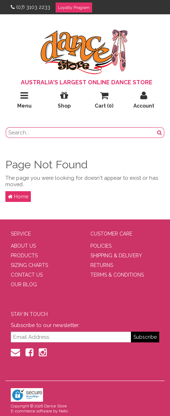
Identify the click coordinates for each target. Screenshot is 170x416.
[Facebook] (29, 352)
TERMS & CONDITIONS (117, 275)
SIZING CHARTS (29, 265)
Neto (63, 411)
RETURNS (101, 265)
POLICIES (101, 246)
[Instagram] (43, 352)
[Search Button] (159, 132)
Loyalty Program (74, 7)
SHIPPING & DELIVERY (116, 255)
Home (18, 196)
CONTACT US (27, 275)
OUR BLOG (24, 284)
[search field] (80, 132)
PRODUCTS (24, 255)
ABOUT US (23, 246)
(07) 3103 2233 (30, 7)
